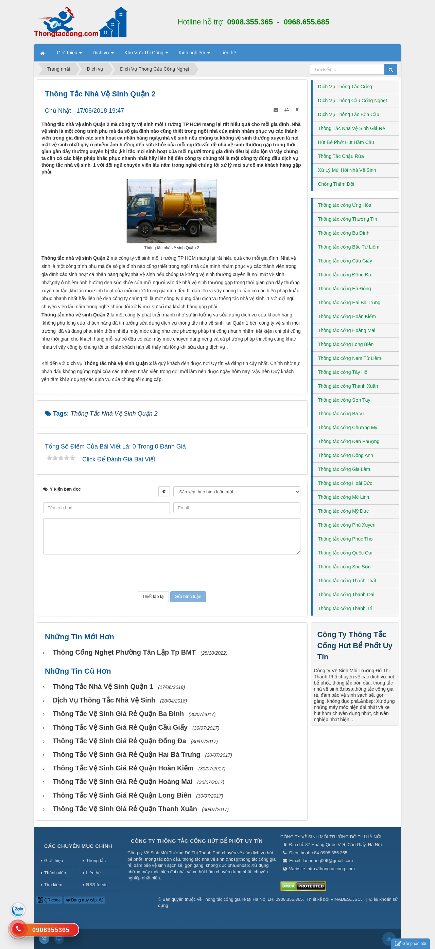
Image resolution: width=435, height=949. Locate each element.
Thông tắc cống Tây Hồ (343, 372)
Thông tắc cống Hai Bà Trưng (349, 302)
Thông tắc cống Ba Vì (341, 413)
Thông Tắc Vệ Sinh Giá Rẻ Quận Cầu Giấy (120, 727)
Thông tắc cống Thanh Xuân (348, 386)
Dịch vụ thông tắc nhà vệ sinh (104, 700)
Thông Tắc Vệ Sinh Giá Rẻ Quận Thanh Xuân (125, 809)
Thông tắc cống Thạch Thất (347, 580)
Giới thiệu (53, 860)
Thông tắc (96, 860)
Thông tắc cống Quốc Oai (345, 552)
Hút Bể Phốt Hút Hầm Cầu (346, 142)
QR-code (49, 900)
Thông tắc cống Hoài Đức (345, 483)
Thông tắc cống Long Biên (346, 344)
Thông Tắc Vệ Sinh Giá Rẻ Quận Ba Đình (118, 713)
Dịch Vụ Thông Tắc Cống (345, 86)
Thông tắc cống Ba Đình (343, 233)
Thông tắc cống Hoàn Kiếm (347, 316)
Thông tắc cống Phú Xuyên (347, 525)
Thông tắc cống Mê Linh (343, 497)
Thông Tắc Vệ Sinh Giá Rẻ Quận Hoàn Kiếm (123, 768)
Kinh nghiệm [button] (194, 54)
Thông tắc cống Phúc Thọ (345, 539)
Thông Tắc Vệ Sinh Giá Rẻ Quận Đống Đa (119, 741)
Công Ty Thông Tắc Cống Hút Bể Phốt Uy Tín (355, 645)
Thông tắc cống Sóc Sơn (344, 566)
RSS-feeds (96, 884)
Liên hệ (93, 872)
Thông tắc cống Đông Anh (345, 455)
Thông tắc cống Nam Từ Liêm (349, 358)
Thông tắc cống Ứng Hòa (344, 205)
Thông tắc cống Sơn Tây (344, 400)
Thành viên (55, 872)
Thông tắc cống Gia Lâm (344, 469)
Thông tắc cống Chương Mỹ (348, 427)
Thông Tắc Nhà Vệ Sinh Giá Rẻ (351, 128)
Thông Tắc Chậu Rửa (341, 156)
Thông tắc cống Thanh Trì (345, 608)
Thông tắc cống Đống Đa (344, 274)
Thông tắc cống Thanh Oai (346, 594)
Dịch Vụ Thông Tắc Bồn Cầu (348, 114)
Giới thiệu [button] (69, 54)
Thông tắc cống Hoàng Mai (347, 330)
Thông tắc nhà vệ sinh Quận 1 (103, 686)
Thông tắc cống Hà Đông (344, 288)
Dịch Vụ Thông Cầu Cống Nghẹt (352, 100)
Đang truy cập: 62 (84, 900)
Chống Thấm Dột (336, 184)
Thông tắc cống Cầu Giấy (345, 260)
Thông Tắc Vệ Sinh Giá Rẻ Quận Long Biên (122, 795)
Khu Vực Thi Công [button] (146, 54)
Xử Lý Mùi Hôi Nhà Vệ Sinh (347, 170)
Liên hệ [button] (228, 52)
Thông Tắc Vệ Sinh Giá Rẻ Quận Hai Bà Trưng (127, 754)
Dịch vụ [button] (103, 54)
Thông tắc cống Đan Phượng (349, 441)
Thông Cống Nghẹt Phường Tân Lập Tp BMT (124, 652)
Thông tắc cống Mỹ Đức (343, 511)
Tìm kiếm (53, 884)
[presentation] (171, 573)
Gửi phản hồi (410, 944)
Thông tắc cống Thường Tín (347, 219)
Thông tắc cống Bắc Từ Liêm (349, 247)
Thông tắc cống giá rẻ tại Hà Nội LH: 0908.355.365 (253, 899)
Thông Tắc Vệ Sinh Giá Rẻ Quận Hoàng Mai (123, 781)
